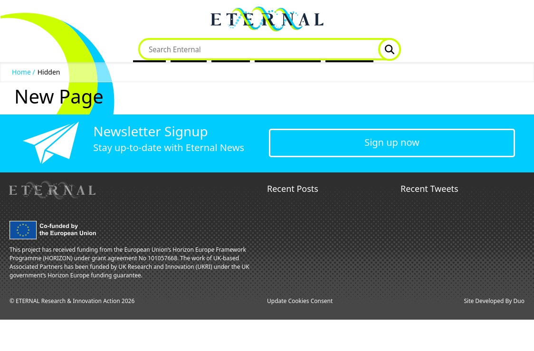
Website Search (389, 49)
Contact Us (349, 49)
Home (149, 49)
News (227, 49)
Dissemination (284, 49)
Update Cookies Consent (300, 301)
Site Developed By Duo (494, 301)
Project (189, 49)
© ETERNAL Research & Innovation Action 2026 (72, 301)
